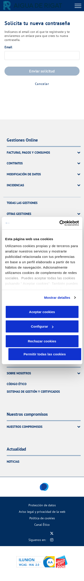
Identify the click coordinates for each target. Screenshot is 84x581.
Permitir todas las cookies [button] (45, 354)
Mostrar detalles (57, 297)
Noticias (13, 461)
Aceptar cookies (42, 312)
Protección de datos (42, 505)
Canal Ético (42, 524)
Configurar (42, 326)
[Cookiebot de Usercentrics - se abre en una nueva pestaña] (60, 223)
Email (8, 47)
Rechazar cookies (42, 341)
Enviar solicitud (42, 71)
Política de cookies (42, 518)
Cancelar (42, 84)
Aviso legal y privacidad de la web (42, 511)
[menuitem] (42, 505)
